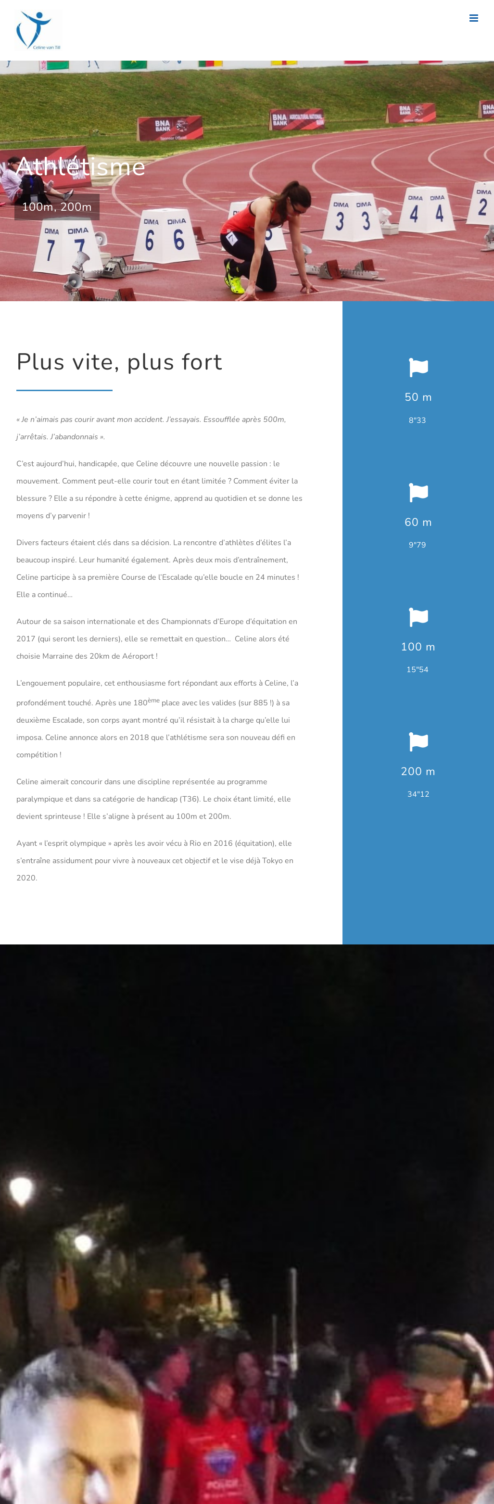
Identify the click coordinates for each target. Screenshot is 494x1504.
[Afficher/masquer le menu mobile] (474, 18)
